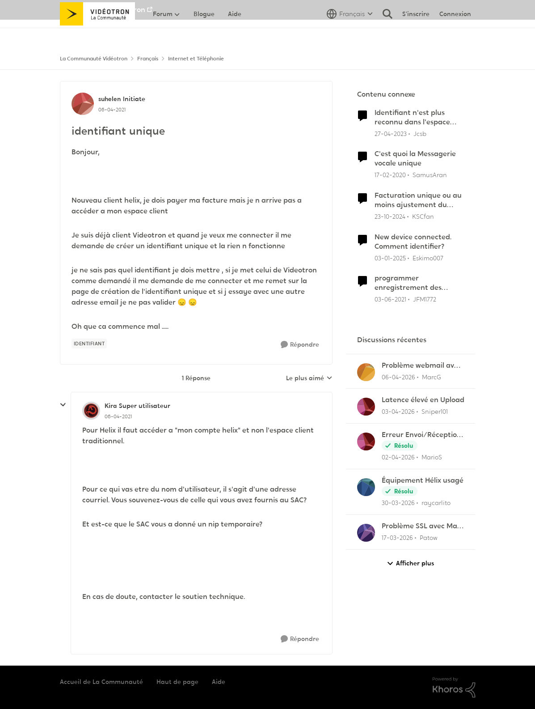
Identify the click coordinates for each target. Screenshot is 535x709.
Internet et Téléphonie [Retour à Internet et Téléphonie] (196, 58)
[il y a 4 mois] (397, 538)
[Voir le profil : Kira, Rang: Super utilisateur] (91, 411)
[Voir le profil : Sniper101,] (366, 407)
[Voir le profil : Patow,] (366, 533)
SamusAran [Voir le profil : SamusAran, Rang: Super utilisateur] (430, 175)
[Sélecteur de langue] (350, 33)
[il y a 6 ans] (390, 175)
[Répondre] (300, 345)
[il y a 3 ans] (391, 133)
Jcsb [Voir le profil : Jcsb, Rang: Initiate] (419, 133)
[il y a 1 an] (390, 216)
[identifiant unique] (118, 416)
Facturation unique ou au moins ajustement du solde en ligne (418, 200)
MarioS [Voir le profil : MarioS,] (431, 457)
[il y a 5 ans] (390, 299)
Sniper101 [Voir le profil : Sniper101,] (434, 412)
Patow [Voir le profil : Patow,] (429, 538)
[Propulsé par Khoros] (454, 687)
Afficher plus (410, 563)
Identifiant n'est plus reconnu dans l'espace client (412, 117)
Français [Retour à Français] (147, 58)
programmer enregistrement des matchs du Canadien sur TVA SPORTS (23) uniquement (416, 283)
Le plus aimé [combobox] (309, 378)
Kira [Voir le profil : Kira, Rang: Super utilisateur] (111, 406)
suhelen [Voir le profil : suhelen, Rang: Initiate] (109, 99)
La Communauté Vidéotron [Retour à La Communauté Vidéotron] (93, 58)
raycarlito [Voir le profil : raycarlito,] (436, 503)
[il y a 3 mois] (398, 377)
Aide (218, 682)
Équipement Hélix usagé (422, 480)
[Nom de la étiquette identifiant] (89, 343)
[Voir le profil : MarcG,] (366, 372)
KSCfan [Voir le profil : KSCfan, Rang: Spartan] (423, 216)
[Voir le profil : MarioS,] (366, 441)
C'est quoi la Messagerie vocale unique (415, 158)
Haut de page (177, 682)
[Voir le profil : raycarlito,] (366, 487)
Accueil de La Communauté (101, 682)
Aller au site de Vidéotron (102, 9)
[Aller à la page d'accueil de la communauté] (97, 33)
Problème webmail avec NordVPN (422, 365)
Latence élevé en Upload (423, 399)
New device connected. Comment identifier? (413, 242)
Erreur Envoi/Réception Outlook (421, 435)
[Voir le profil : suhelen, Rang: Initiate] (83, 104)
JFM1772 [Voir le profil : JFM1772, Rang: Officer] (424, 299)
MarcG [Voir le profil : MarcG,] (431, 377)
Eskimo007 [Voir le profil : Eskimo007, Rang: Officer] (428, 258)
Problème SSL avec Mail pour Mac (421, 526)
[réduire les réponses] (63, 404)
